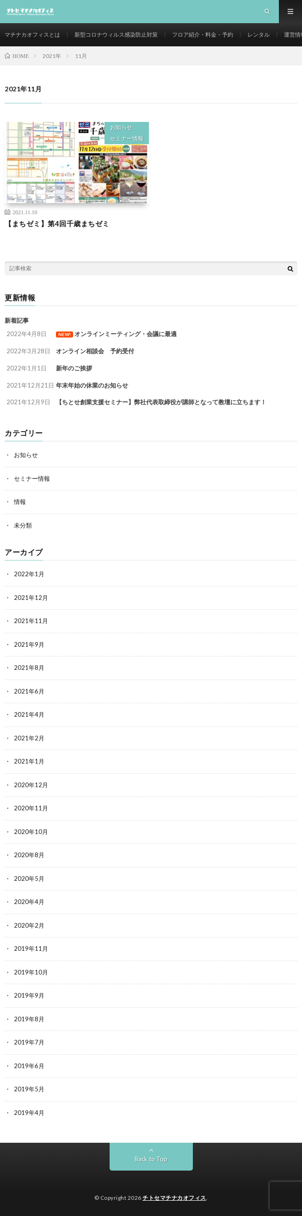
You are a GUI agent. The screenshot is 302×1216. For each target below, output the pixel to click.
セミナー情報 (126, 138)
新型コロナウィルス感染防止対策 (116, 34)
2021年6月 (29, 691)
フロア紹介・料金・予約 (202, 34)
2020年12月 (31, 785)
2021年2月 (29, 738)
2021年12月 (31, 597)
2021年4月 (29, 714)
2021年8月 (29, 667)
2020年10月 (31, 831)
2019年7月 (29, 1042)
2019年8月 (29, 1019)
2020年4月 (29, 901)
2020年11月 (31, 808)
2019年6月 (29, 1066)
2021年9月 (29, 644)
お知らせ (121, 127)
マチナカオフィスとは (32, 34)
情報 (20, 501)
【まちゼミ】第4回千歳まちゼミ (57, 223)
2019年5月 (29, 1089)
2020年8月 (29, 855)
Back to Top (151, 1159)
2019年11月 (31, 948)
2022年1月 (29, 574)
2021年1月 (29, 761)
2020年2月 (29, 925)
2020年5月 (29, 878)
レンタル (258, 34)
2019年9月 (29, 995)
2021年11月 (31, 620)
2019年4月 (29, 1112)
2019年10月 (31, 972)
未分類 (23, 525)
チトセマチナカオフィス (174, 1197)
